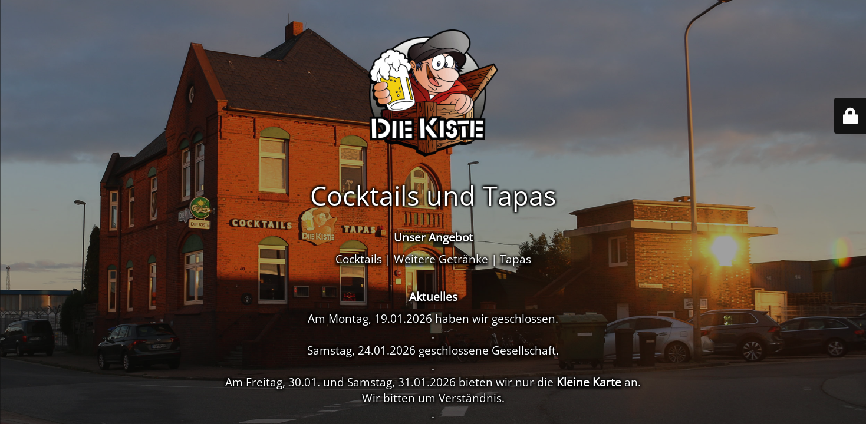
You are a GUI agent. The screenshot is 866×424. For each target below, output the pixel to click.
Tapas (515, 259)
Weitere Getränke (441, 259)
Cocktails (358, 259)
